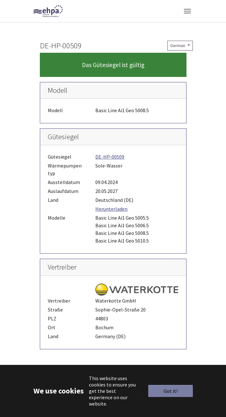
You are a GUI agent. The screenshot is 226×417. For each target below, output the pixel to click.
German (178, 45)
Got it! (171, 391)
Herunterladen (111, 209)
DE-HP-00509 (109, 157)
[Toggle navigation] (187, 11)
